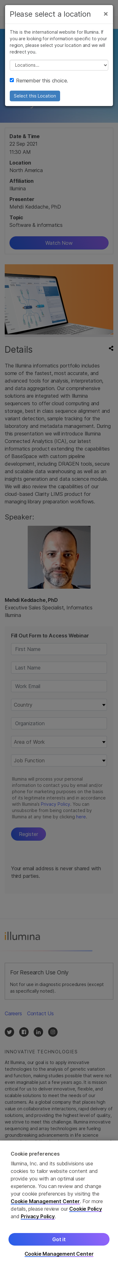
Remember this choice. (39, 80)
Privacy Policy (38, 1216)
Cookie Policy (85, 1209)
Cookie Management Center (45, 1201)
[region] (59, 1204)
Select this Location (35, 95)
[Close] (105, 13)
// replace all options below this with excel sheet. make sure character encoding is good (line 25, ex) (59, 65)
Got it (59, 1239)
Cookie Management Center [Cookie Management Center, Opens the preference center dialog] (59, 1254)
